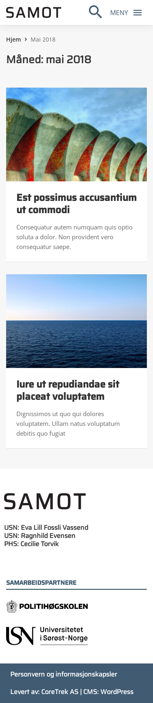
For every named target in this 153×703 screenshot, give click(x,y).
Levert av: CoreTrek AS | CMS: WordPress (71, 692)
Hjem (13, 39)
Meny (128, 12)
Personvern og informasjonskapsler (63, 674)
